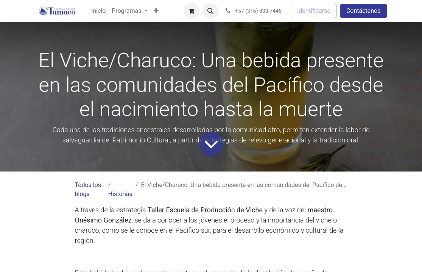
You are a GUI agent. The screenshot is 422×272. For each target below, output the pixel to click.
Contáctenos (363, 10)
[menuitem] (98, 11)
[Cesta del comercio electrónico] (191, 11)
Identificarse (313, 10)
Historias (120, 194)
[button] (210, 11)
